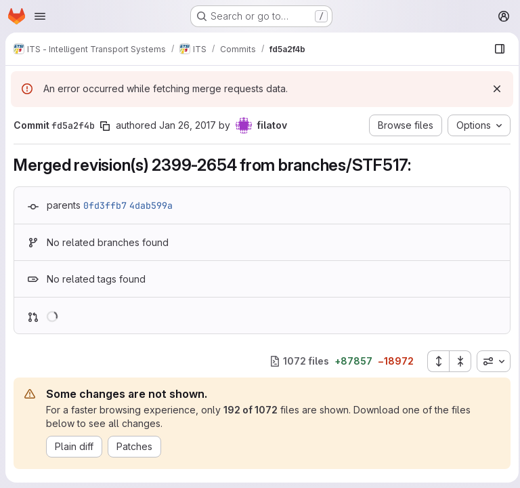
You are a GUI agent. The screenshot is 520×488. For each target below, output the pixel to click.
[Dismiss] (493, 89)
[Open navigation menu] (40, 16)
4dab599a (151, 205)
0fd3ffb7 (105, 205)
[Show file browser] (495, 49)
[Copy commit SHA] (105, 126)
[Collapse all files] (456, 361)
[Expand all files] (434, 361)
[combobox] (489, 361)
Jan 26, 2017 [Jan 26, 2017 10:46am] (187, 125)
